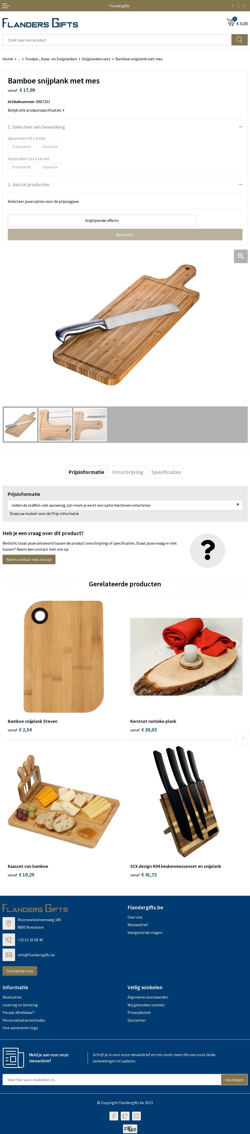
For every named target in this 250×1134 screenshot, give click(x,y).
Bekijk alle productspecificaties (36, 110)
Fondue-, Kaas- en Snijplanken (51, 58)
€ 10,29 (21, 875)
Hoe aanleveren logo (20, 1028)
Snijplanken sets (96, 58)
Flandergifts (119, 5)
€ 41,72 (143, 875)
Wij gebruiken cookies (146, 1005)
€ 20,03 (143, 729)
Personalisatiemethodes (24, 1020)
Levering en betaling (20, 1005)
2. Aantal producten (29, 184)
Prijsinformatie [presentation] (86, 472)
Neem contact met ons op (29, 559)
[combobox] (117, 39)
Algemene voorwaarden (148, 997)
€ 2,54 (20, 729)
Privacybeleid (139, 1013)
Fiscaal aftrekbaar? (19, 1013)
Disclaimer (137, 1020)
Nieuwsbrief (138, 925)
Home (8, 58)
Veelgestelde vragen (145, 932)
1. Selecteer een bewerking (36, 127)
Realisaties (12, 997)
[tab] (86, 472)
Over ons (135, 917)
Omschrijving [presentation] (127, 472)
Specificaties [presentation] (166, 472)
